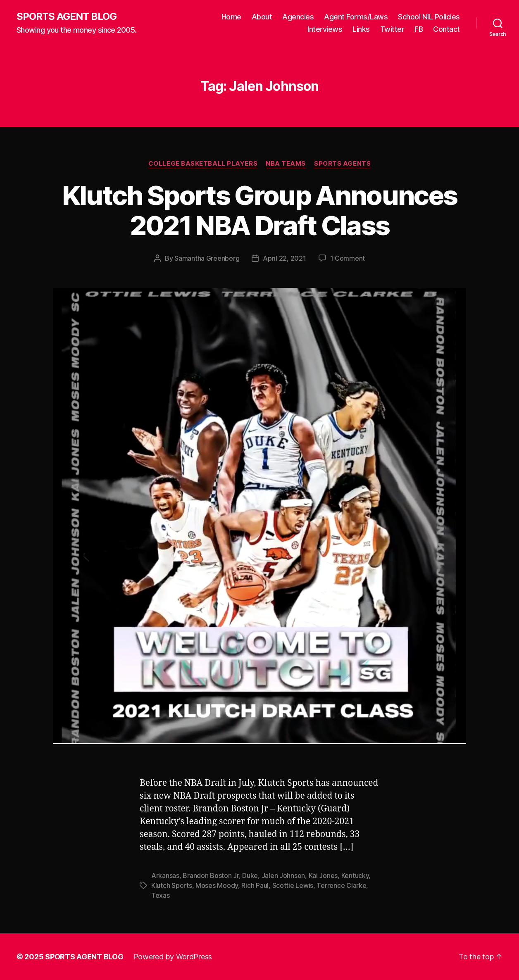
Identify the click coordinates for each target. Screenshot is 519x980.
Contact (446, 29)
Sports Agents (342, 163)
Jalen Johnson (283, 875)
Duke (250, 875)
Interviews (324, 29)
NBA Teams (286, 163)
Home (231, 16)
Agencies (298, 16)
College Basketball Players (202, 163)
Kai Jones (323, 875)
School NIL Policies (429, 16)
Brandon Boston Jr (210, 875)
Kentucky (355, 875)
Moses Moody (216, 885)
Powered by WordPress (172, 956)
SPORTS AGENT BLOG (67, 16)
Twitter (392, 29)
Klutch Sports (171, 885)
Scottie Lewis (293, 885)
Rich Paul (255, 885)
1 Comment (347, 258)
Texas (160, 895)
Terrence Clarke (341, 885)
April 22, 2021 (284, 258)
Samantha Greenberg (206, 258)
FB (418, 29)
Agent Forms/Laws (356, 16)
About (262, 16)
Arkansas (165, 875)
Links (361, 29)
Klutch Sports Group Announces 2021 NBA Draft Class (259, 210)
